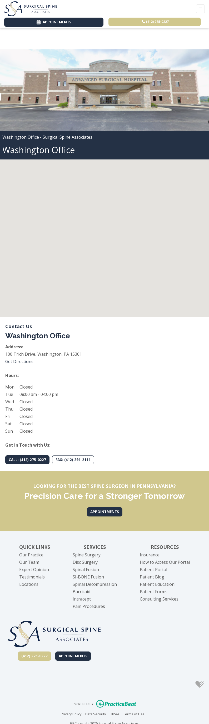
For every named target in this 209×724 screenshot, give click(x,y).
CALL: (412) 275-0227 (27, 459)
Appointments (73, 655)
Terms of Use (134, 713)
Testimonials (32, 577)
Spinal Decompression (95, 584)
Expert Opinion (34, 569)
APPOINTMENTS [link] (54, 21)
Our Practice (31, 555)
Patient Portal (153, 569)
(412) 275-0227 (155, 21)
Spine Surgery (87, 555)
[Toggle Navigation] (200, 8)
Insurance (150, 555)
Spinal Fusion (86, 569)
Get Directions (19, 361)
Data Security (95, 713)
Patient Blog (152, 577)
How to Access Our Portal (165, 562)
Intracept (82, 599)
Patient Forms (153, 591)
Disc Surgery (85, 562)
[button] (104, 233)
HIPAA (114, 713)
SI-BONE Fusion (88, 577)
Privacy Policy (71, 713)
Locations (28, 584)
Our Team (29, 562)
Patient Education (157, 584)
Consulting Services (159, 599)
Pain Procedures (89, 606)
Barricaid (81, 591)
